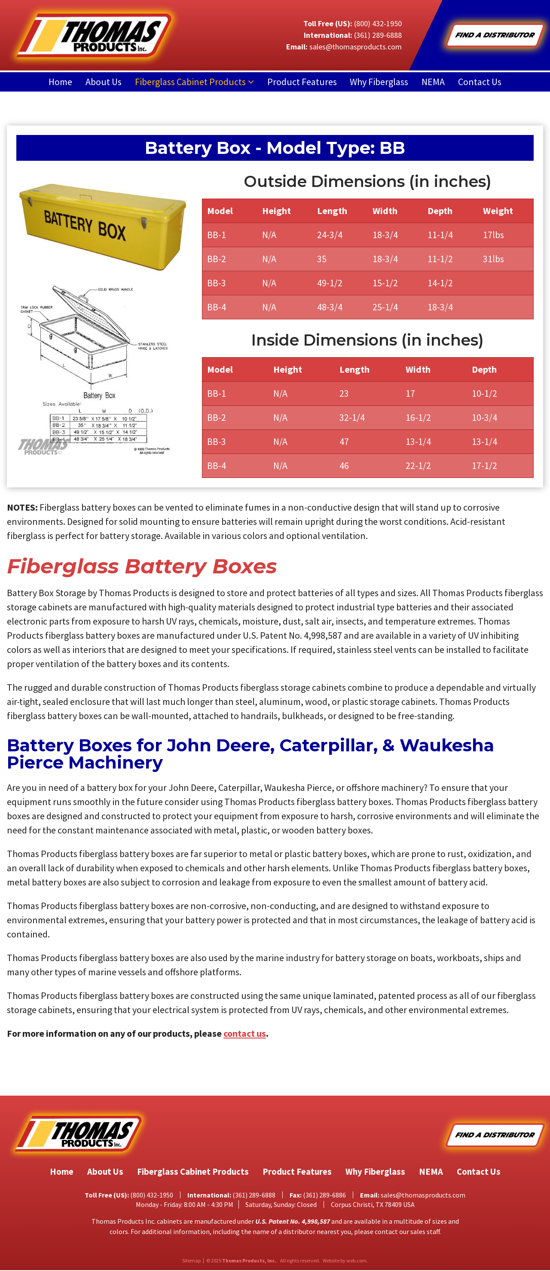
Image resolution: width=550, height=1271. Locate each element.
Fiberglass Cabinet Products (190, 82)
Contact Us (479, 82)
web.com (356, 1261)
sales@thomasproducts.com (355, 47)
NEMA (433, 82)
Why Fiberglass (379, 82)
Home (60, 82)
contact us (244, 1033)
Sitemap (191, 1261)
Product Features (302, 82)
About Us (104, 82)
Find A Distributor (495, 35)
